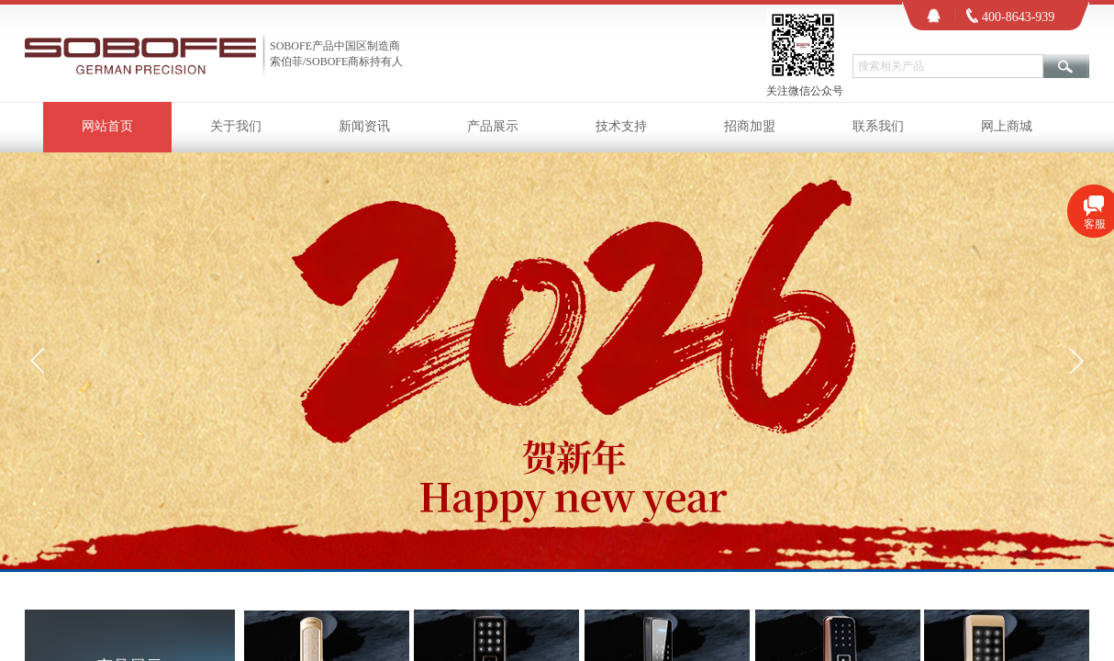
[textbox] (947, 66)
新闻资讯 (364, 126)
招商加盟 (749, 126)
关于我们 (236, 126)
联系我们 (878, 126)
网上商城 (1006, 126)
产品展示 (492, 126)
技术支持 (621, 126)
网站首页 (107, 126)
